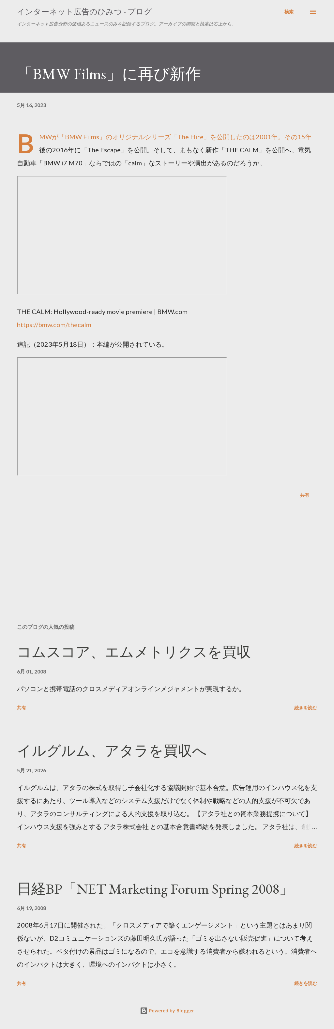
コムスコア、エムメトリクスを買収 (134, 652)
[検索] (289, 12)
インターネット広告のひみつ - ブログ (84, 12)
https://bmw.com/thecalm (54, 324)
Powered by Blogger (167, 1010)
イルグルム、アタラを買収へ (112, 750)
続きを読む (305, 707)
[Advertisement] (167, 567)
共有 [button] (304, 495)
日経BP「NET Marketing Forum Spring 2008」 (155, 888)
